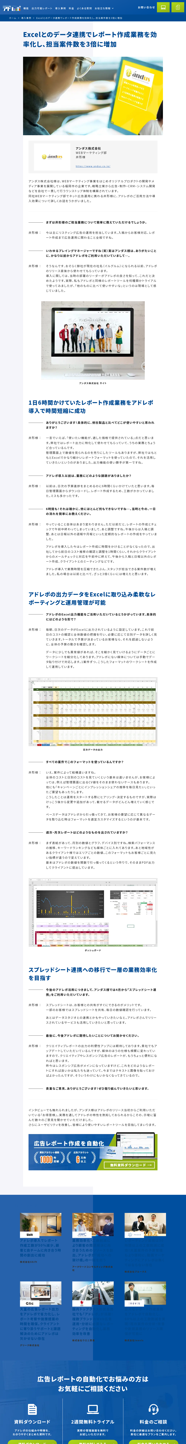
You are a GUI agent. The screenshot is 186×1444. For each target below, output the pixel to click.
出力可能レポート (42, 8)
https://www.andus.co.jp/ (93, 166)
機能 (26, 8)
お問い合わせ (146, 7)
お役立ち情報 (104, 8)
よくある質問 (84, 8)
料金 (71, 8)
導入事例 (60, 8)
